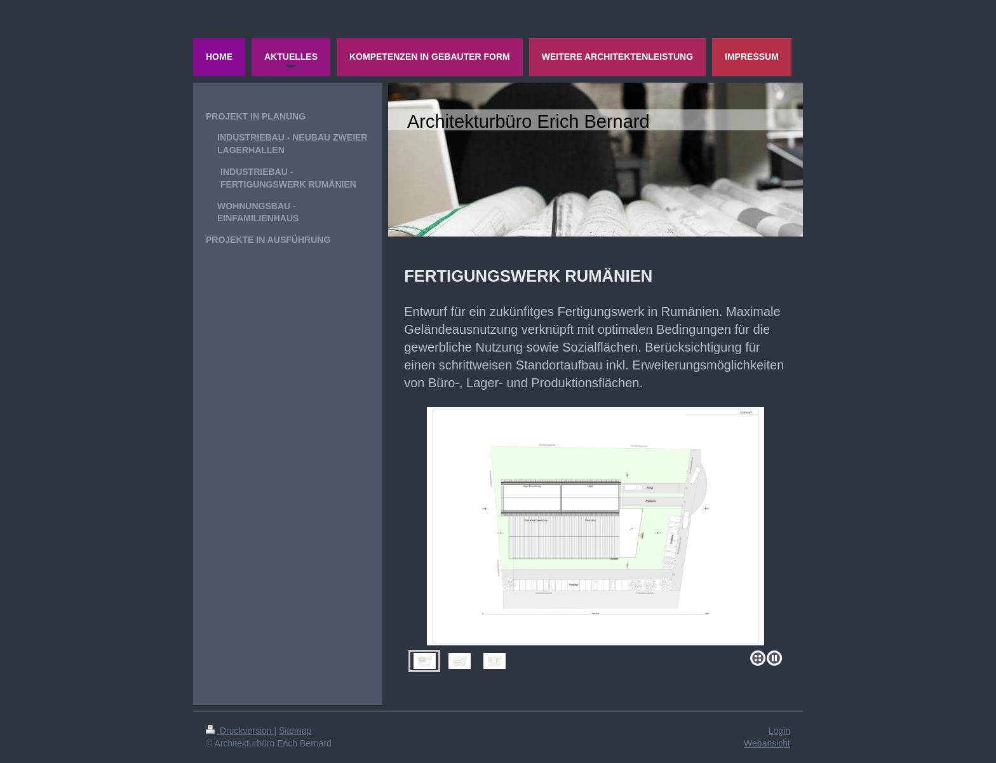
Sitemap (295, 730)
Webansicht (767, 743)
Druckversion (240, 730)
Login (779, 730)
